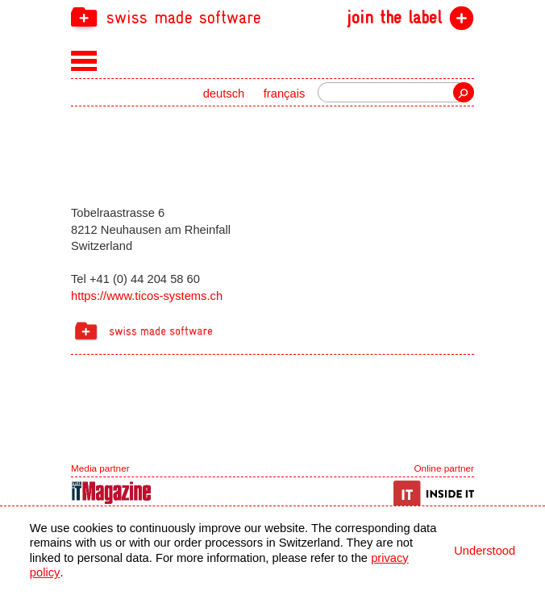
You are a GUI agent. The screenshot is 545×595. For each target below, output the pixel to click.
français (285, 93)
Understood (484, 550)
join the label (394, 18)
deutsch (224, 93)
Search (463, 92)
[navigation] (272, 16)
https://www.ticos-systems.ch (147, 295)
